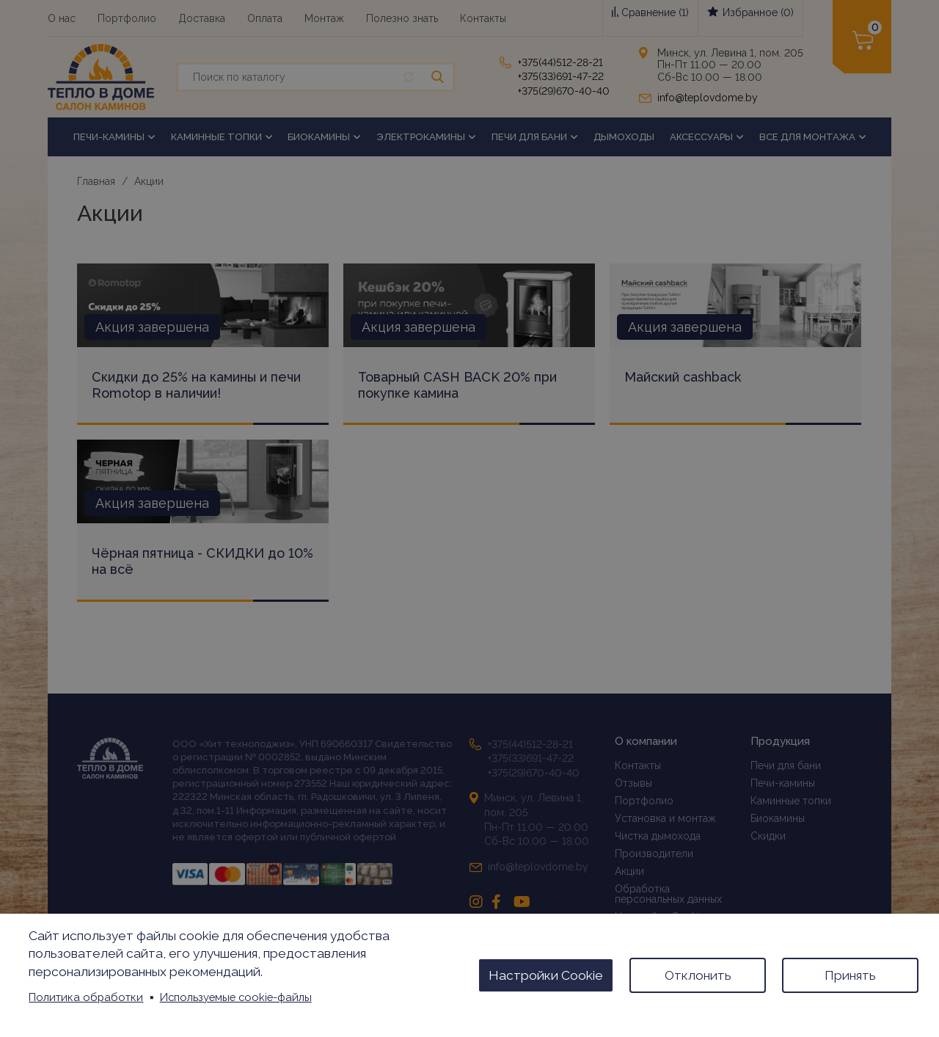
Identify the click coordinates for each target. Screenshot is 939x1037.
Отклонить (698, 975)
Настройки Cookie (546, 975)
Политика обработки (86, 997)
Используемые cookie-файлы (236, 997)
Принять (850, 975)
